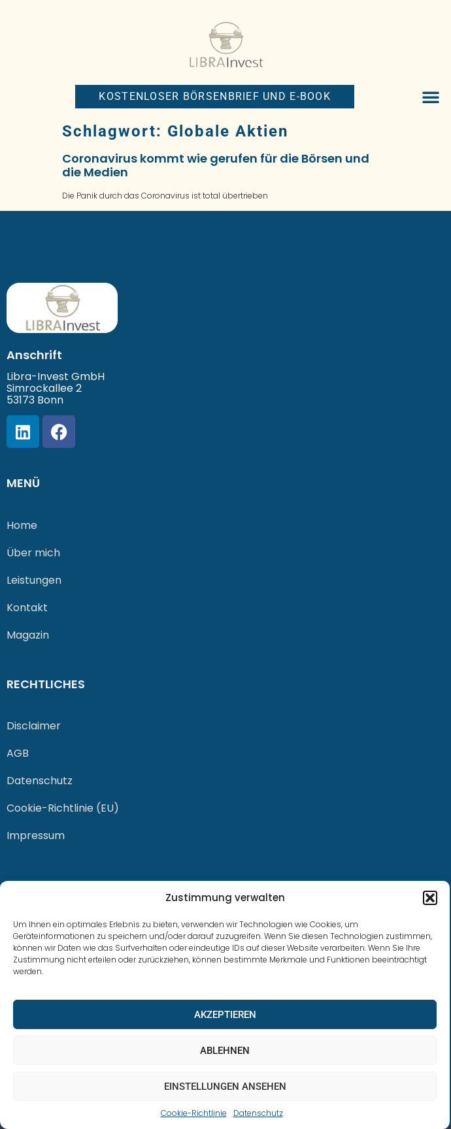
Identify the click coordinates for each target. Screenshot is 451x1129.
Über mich (33, 552)
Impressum (36, 835)
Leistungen (34, 580)
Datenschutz (258, 1113)
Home (22, 525)
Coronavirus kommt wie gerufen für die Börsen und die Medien (215, 165)
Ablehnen (225, 1051)
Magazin (28, 635)
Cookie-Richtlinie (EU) (63, 808)
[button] (430, 897)
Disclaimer (34, 725)
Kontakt (27, 607)
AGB (18, 753)
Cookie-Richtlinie (194, 1113)
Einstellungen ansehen (225, 1086)
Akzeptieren (225, 1015)
